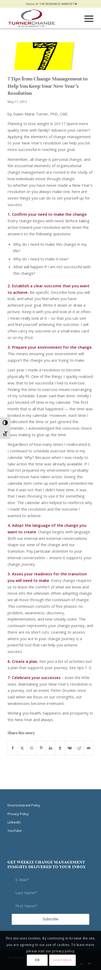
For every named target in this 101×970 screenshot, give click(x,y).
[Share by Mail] (88, 748)
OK (37, 960)
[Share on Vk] (69, 748)
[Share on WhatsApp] (31, 748)
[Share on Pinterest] (41, 748)
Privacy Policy (18, 813)
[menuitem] (51, 4)
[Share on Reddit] (79, 748)
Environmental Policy (24, 805)
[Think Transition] (42, 18)
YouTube (15, 830)
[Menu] (86, 18)
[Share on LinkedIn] (50, 748)
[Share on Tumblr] (60, 748)
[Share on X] (22, 748)
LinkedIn (14, 822)
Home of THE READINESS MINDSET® (51, 4)
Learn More (62, 960)
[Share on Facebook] (12, 748)
